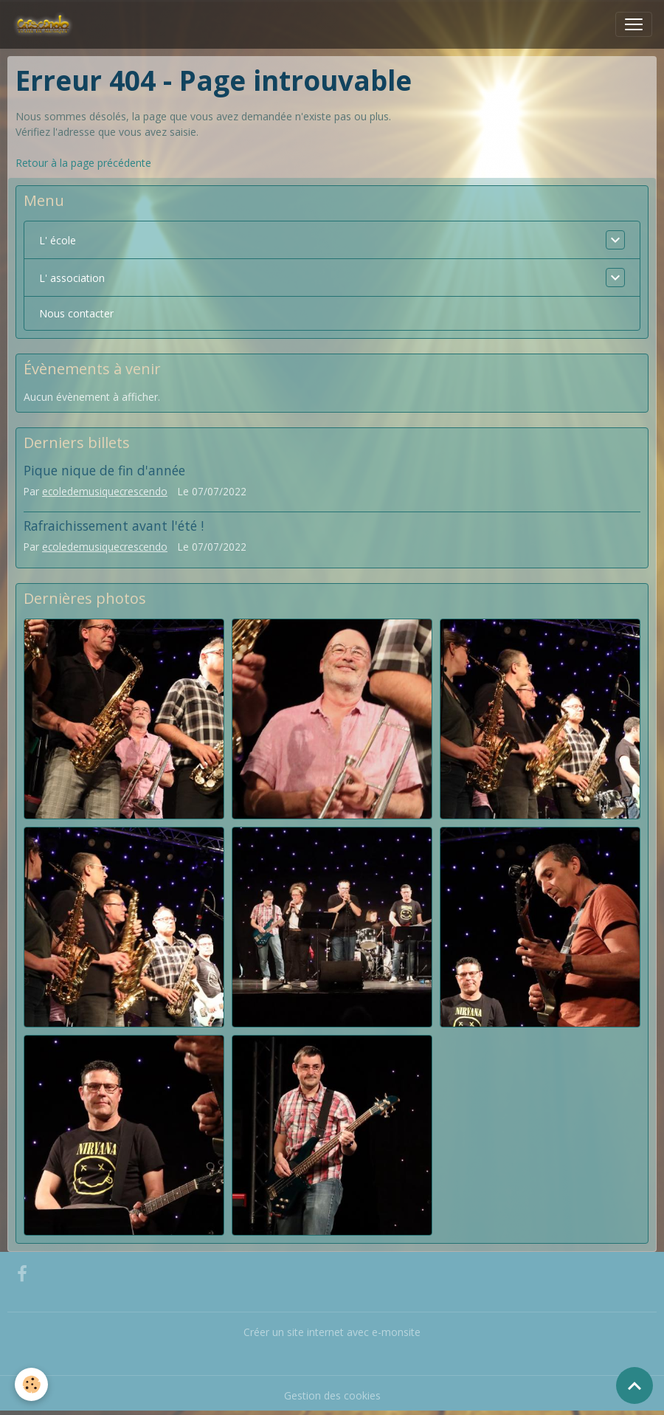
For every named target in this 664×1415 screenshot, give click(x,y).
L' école (57, 240)
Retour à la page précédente (83, 163)
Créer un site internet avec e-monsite (332, 1332)
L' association (72, 278)
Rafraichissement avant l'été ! (114, 525)
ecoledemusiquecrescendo (104, 491)
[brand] (46, 24)
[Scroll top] (634, 1385)
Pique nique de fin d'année (104, 470)
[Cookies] (31, 1384)
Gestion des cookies (332, 1395)
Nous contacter (76, 313)
